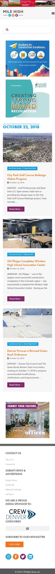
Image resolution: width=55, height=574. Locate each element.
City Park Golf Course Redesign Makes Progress (26, 177)
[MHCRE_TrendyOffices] (27, 419)
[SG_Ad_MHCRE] (27, 98)
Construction (29, 168)
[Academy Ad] (27, 58)
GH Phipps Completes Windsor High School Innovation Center (26, 263)
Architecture (15, 168)
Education (28, 254)
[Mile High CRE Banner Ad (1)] (27, 3)
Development (30, 344)
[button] (27, 528)
